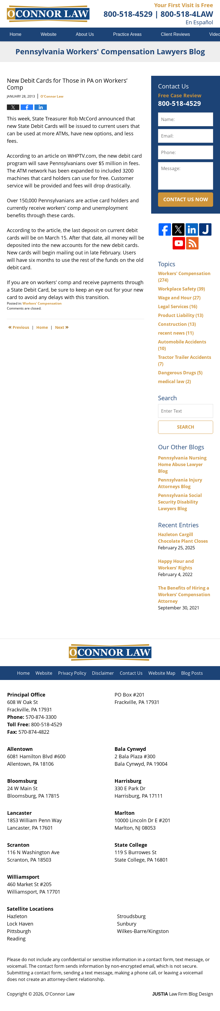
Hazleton (17, 916)
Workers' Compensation (42, 303)
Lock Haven (20, 923)
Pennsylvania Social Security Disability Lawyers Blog (180, 502)
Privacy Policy (72, 673)
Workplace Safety (181, 289)
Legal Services (177, 306)
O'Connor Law (59, 994)
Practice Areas (127, 34)
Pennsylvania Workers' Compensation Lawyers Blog (48, 14)
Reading (16, 938)
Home (15, 34)
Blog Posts (192, 673)
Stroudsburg (131, 916)
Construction (177, 324)
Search (185, 427)
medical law (174, 381)
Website (49, 34)
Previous (18, 326)
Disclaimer (103, 673)
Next (62, 326)
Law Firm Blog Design (182, 994)
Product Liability (180, 315)
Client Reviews (175, 34)
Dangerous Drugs (180, 373)
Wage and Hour (179, 298)
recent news (176, 333)
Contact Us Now (185, 199)
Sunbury (126, 923)
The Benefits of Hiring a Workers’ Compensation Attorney (184, 594)
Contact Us (131, 673)
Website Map (161, 673)
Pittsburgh (19, 931)
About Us (85, 34)
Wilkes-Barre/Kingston (143, 931)
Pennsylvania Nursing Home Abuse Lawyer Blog (182, 464)
